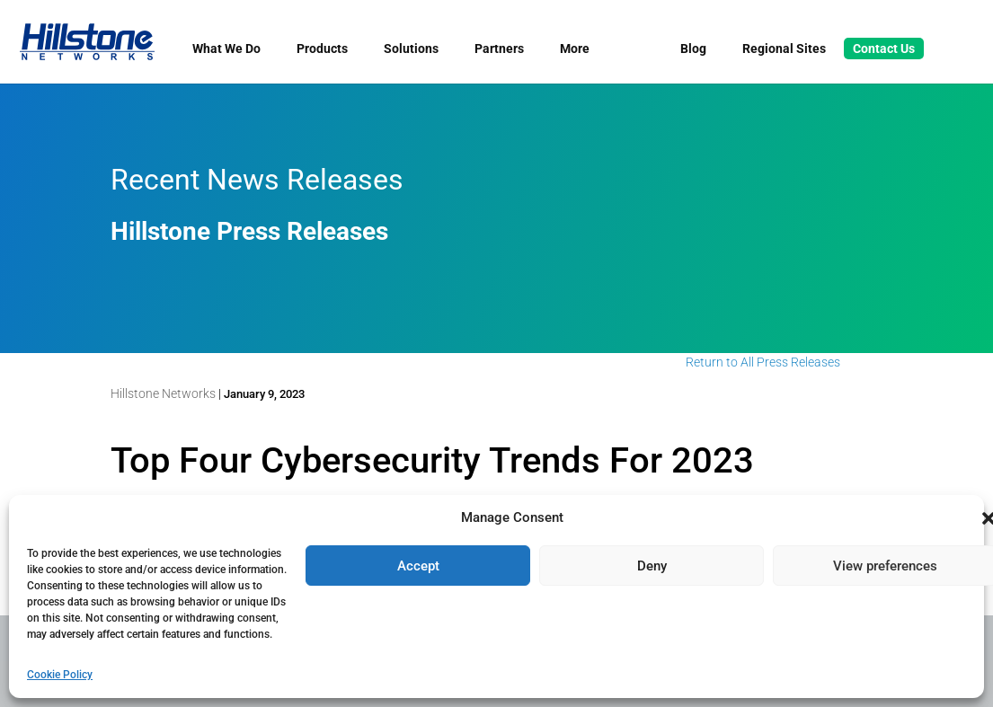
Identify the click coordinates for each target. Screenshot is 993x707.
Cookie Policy (60, 674)
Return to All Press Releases (763, 362)
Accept (418, 566)
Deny (652, 566)
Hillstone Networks (163, 393)
